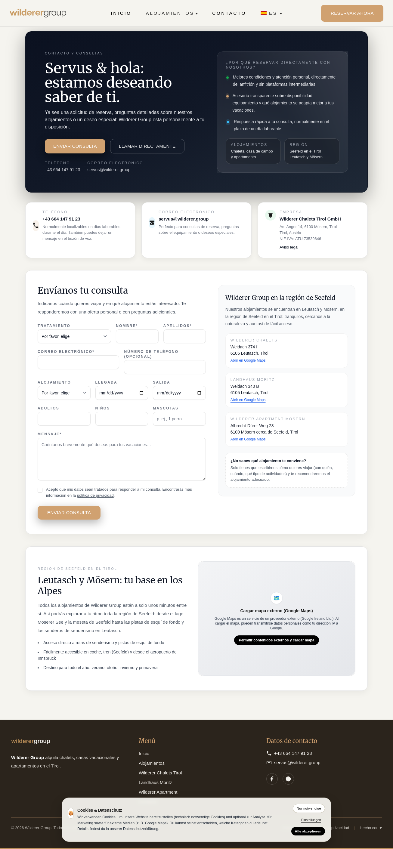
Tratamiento (54, 326)
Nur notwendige (309, 808)
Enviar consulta (75, 146)
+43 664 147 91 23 (62, 169)
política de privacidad (95, 495)
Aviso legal (289, 247)
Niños (102, 408)
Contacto (229, 13)
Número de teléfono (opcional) (151, 354)
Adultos (48, 408)
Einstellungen (311, 820)
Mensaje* (50, 434)
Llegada (106, 382)
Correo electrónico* (66, 352)
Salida (161, 382)
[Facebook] (272, 779)
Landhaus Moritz (155, 782)
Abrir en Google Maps (248, 360)
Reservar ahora (352, 13)
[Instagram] (288, 779)
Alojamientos (172, 13)
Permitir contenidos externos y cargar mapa (276, 640)
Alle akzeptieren (308, 831)
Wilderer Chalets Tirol (160, 772)
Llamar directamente (147, 146)
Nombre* (127, 326)
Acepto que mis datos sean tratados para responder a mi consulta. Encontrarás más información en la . (119, 492)
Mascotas (165, 408)
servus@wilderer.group (108, 169)
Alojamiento (54, 382)
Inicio (121, 13)
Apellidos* (177, 326)
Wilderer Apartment (158, 792)
